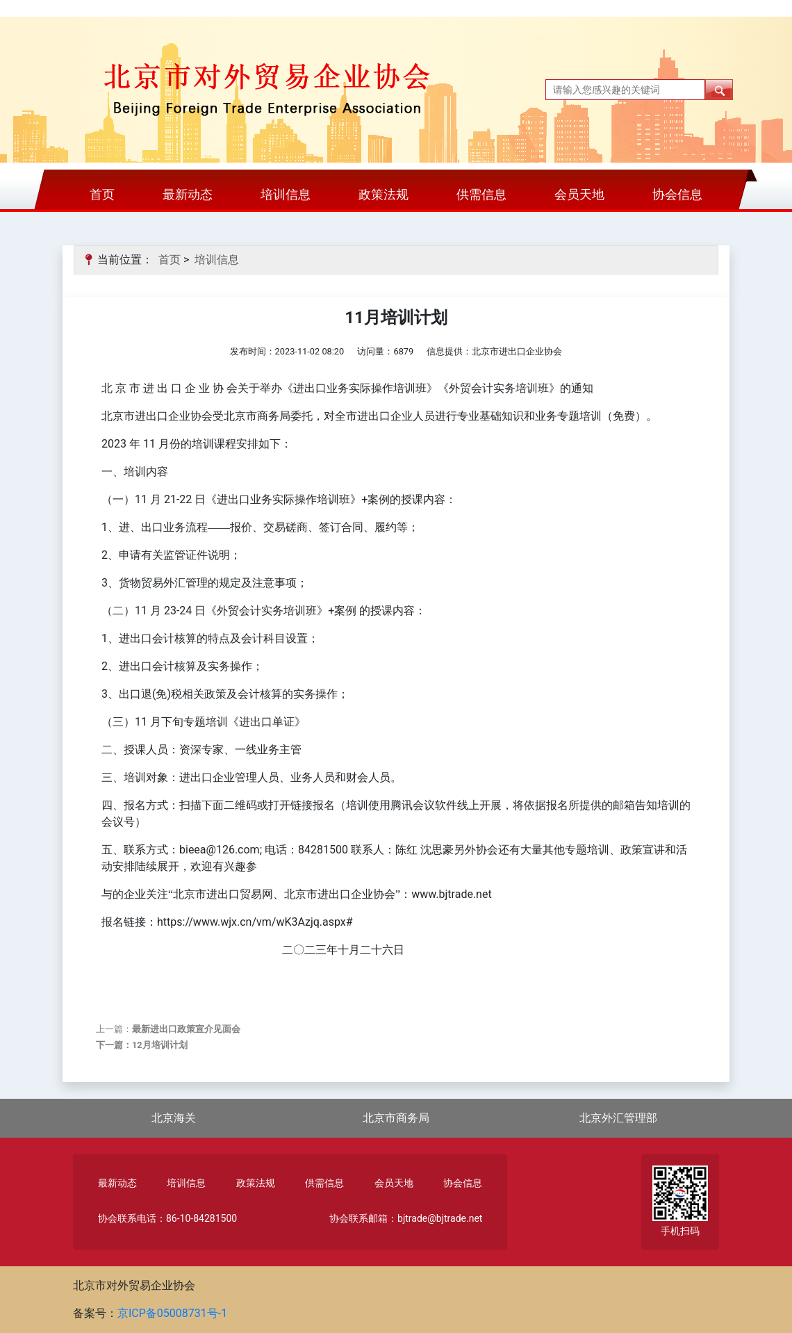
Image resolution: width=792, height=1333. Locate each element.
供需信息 (481, 194)
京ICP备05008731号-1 (172, 1313)
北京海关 (173, 1118)
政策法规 (383, 194)
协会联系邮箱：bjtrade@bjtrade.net (405, 1218)
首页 (102, 194)
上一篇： (168, 1029)
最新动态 (188, 194)
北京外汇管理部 (618, 1118)
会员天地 (579, 194)
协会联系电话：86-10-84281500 (167, 1218)
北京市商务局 (396, 1118)
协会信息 (677, 194)
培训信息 (286, 194)
